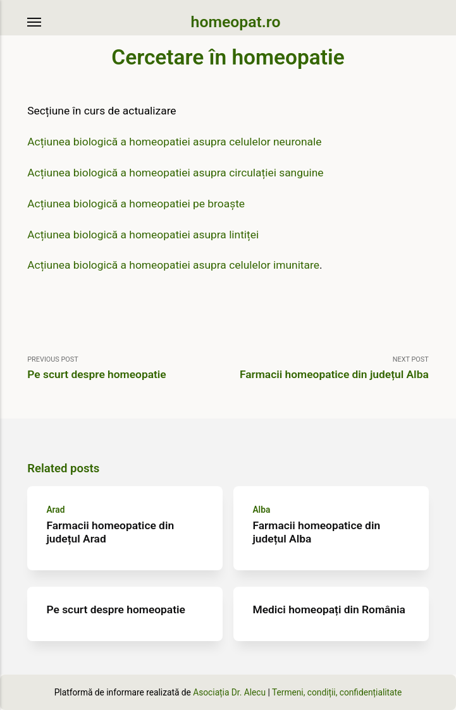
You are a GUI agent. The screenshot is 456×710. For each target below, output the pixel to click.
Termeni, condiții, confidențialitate (337, 692)
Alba (262, 510)
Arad (56, 510)
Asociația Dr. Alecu (229, 692)
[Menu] (34, 22)
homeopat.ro (236, 22)
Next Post (328, 368)
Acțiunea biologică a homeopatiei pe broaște (136, 203)
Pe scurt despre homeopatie (116, 609)
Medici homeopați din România (329, 609)
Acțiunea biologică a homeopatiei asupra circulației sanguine (175, 172)
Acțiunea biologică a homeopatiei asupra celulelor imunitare (173, 265)
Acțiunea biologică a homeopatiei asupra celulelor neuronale (174, 141)
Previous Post (127, 368)
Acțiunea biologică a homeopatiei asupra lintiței (143, 234)
